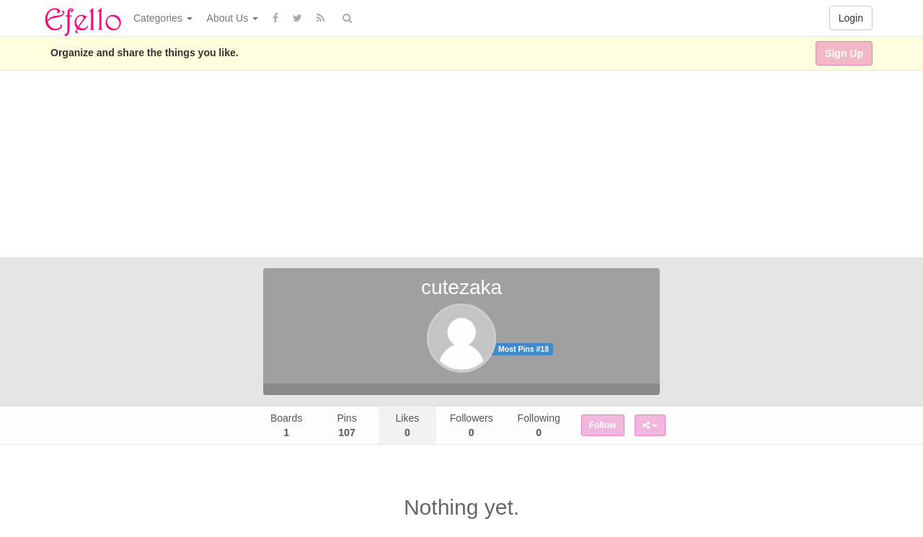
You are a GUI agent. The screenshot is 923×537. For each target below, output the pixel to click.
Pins (346, 425)
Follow (603, 425)
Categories (163, 18)
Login (851, 18)
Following (539, 425)
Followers (471, 425)
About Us (232, 18)
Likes (408, 425)
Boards (286, 425)
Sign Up (844, 53)
